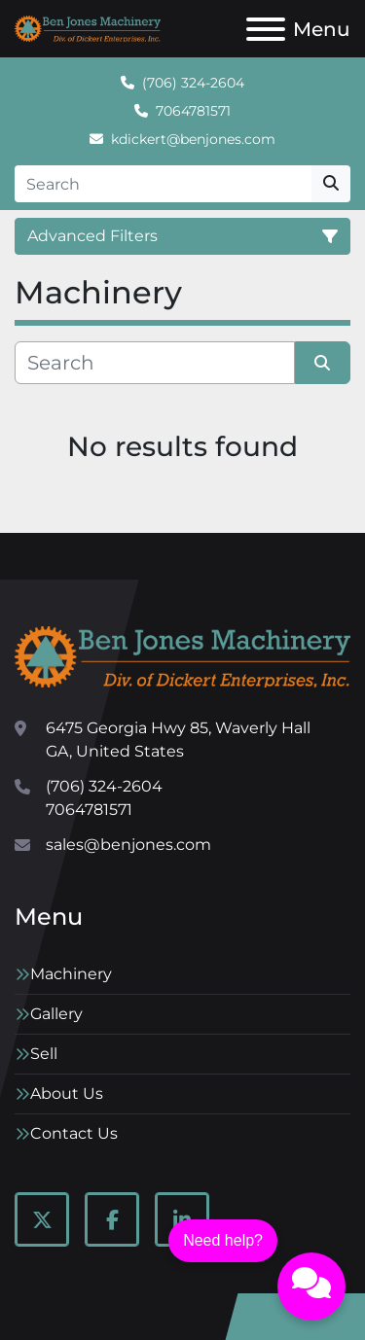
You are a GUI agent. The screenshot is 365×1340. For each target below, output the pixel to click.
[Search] (163, 183)
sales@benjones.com (128, 844)
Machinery (71, 974)
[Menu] (265, 29)
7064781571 (193, 111)
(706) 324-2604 (193, 82)
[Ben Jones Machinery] (182, 656)
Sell (43, 1053)
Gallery (56, 1014)
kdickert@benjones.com (193, 139)
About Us (66, 1093)
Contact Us (74, 1133)
